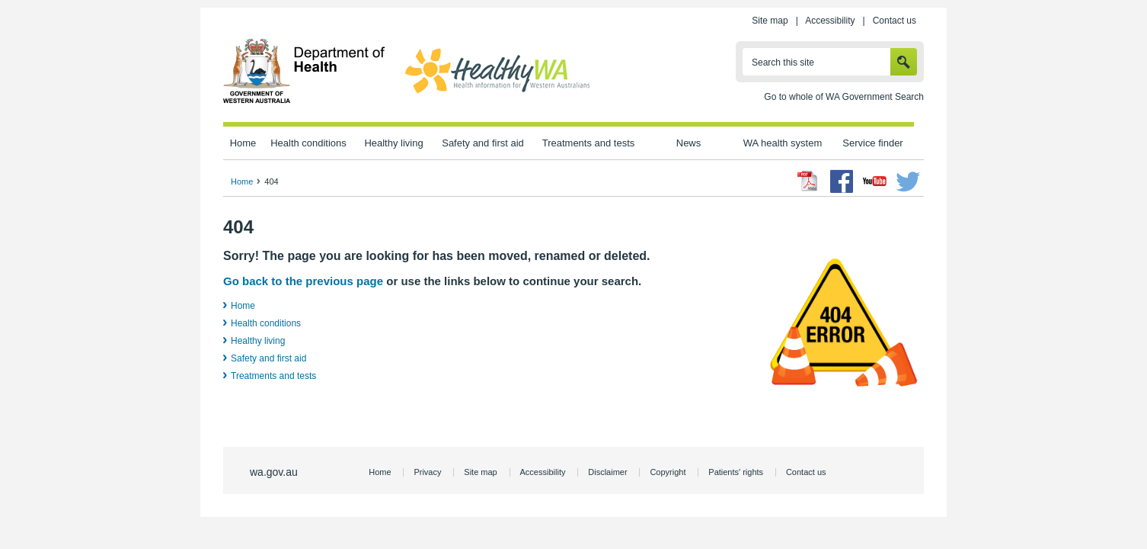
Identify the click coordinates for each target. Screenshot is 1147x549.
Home (243, 143)
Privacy (427, 472)
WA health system (782, 143)
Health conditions (308, 143)
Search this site (783, 62)
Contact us (894, 20)
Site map (770, 20)
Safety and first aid (483, 143)
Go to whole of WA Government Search (844, 97)
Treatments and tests (588, 143)
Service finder (872, 143)
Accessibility (830, 20)
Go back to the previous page (303, 280)
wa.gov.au (274, 472)
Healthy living (393, 143)
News (688, 143)
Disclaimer (607, 472)
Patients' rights (735, 472)
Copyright (667, 472)
